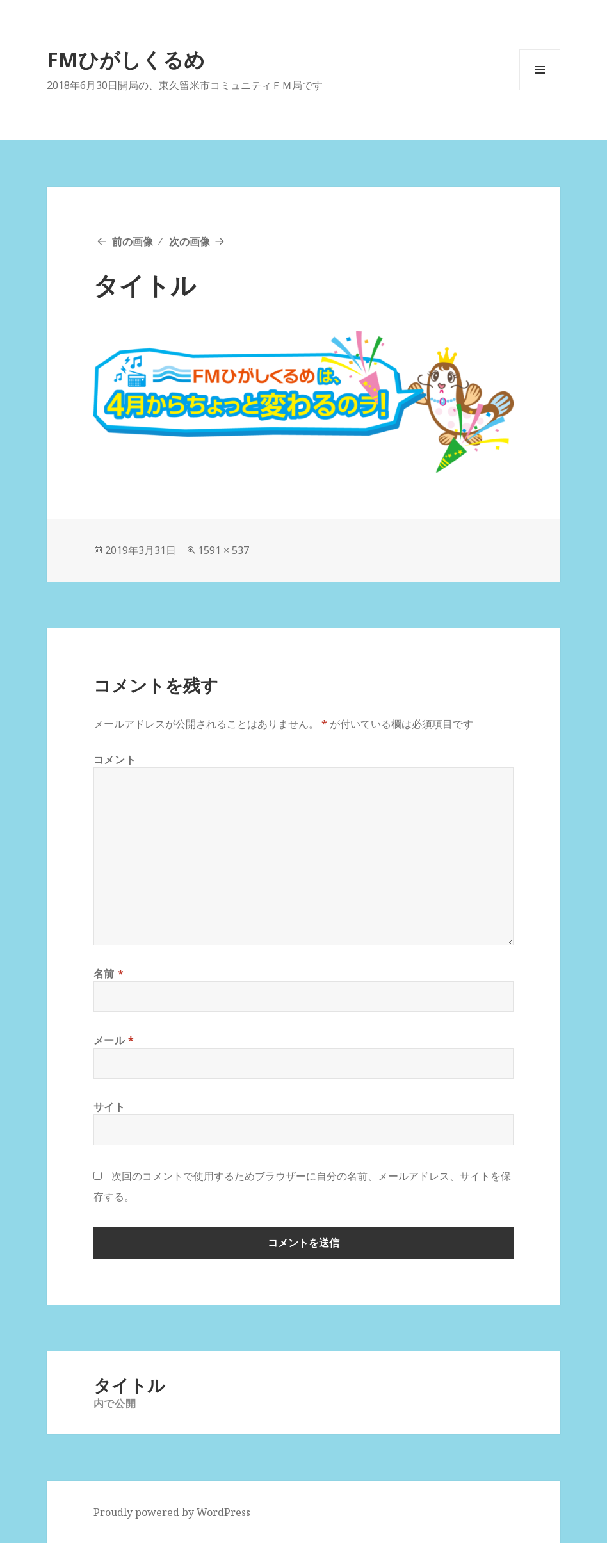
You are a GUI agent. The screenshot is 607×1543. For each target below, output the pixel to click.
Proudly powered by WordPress (171, 1512)
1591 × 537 (223, 550)
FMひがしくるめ (126, 59)
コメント (114, 760)
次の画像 (189, 241)
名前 (108, 974)
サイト (109, 1107)
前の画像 (132, 241)
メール (113, 1040)
